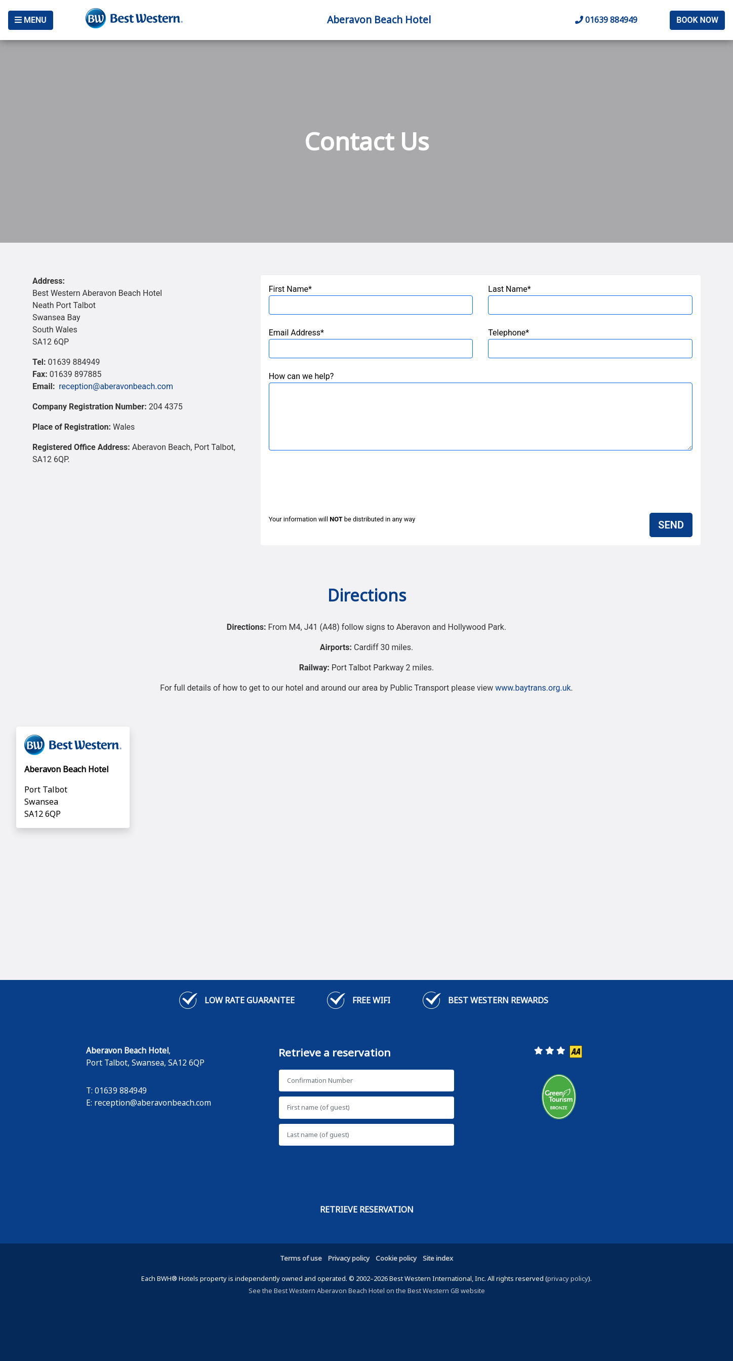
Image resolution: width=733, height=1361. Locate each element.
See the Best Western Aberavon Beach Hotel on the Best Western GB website (367, 1290)
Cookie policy (396, 1258)
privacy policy (567, 1278)
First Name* (371, 299)
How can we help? (481, 410)
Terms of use (301, 1258)
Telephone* (590, 343)
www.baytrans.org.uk (533, 688)
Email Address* (371, 343)
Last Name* (590, 299)
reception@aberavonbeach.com (116, 386)
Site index (438, 1258)
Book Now (697, 20)
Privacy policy (349, 1258)
